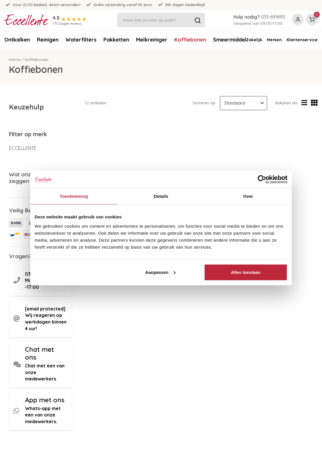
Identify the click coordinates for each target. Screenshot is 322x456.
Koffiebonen (190, 39)
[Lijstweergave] (304, 103)
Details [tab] (161, 196)
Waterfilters (80, 39)
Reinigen (47, 39)
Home (14, 59)
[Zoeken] (161, 20)
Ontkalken (17, 39)
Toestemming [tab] (74, 196)
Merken (274, 39)
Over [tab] (248, 196)
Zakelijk (254, 39)
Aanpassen (160, 272)
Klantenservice (302, 39)
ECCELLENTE (22, 148)
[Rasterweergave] (314, 103)
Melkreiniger (151, 39)
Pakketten (116, 39)
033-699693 (273, 17)
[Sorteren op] (243, 103)
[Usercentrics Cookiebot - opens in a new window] (262, 179)
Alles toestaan (246, 272)
